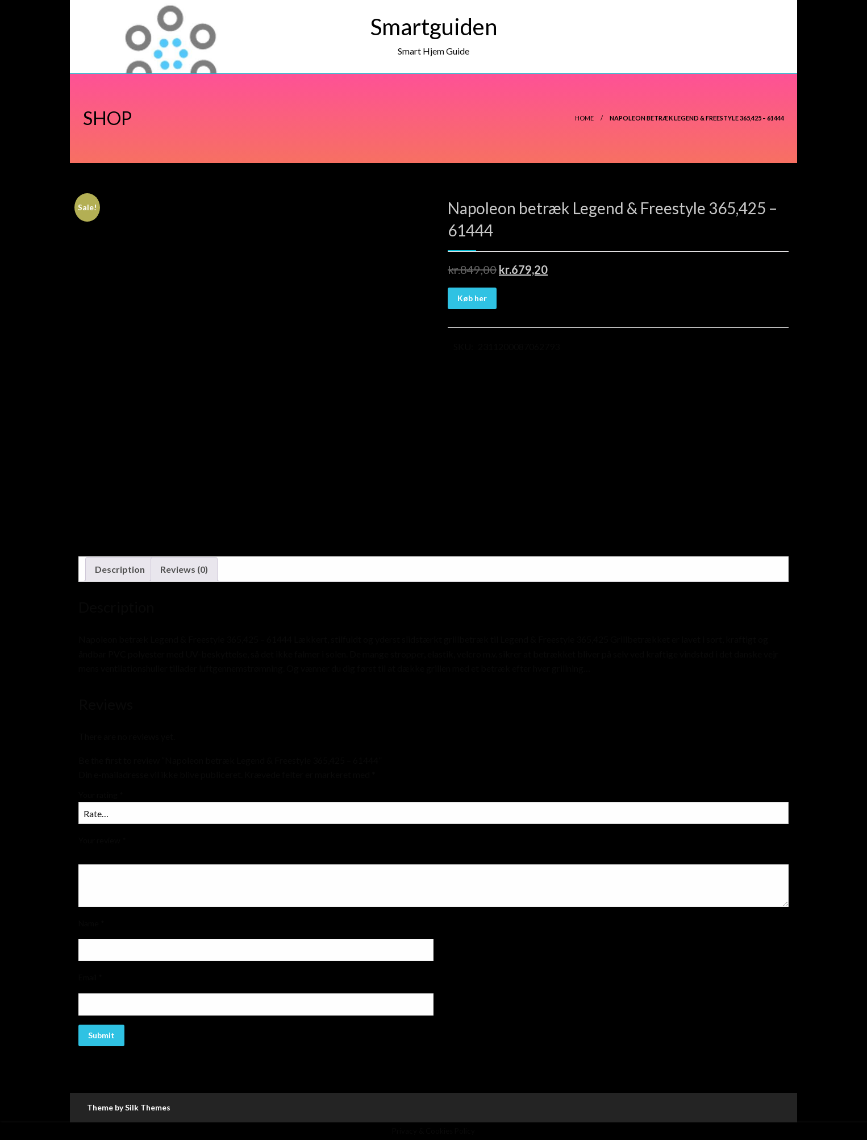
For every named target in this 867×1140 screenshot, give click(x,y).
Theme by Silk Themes (128, 1107)
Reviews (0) (184, 569)
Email (90, 977)
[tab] (120, 569)
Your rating (100, 795)
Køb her (472, 298)
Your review (102, 840)
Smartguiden (433, 26)
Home (584, 118)
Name (91, 923)
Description (120, 569)
